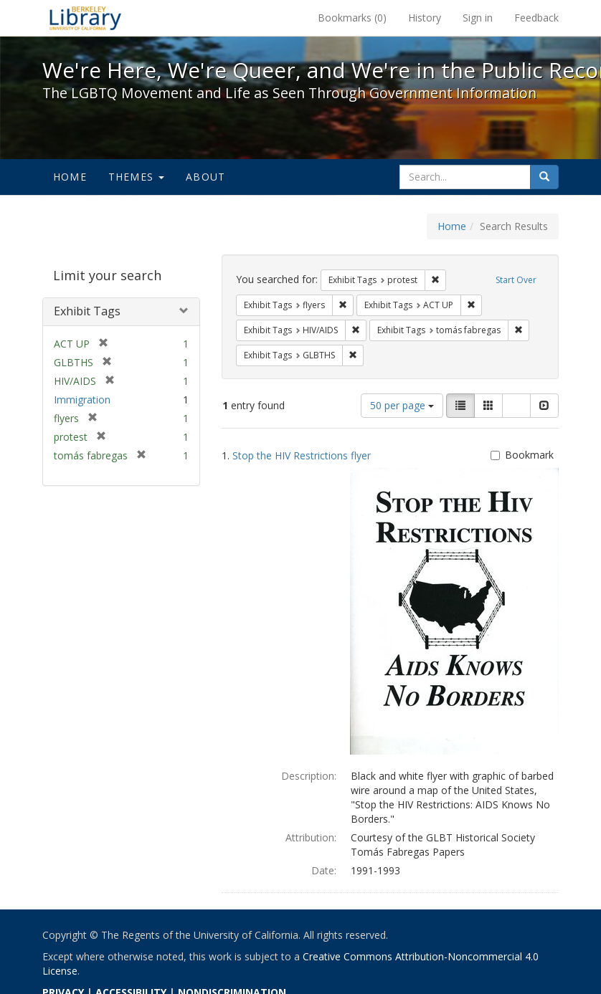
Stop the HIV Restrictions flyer (301, 455)
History (424, 17)
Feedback (536, 17)
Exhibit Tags (87, 311)
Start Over (516, 280)
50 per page (402, 405)
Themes (136, 176)
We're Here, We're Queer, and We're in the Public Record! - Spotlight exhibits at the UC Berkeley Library (85, 18)
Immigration (82, 399)
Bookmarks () (352, 17)
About (205, 176)
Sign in (478, 17)
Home (70, 176)
